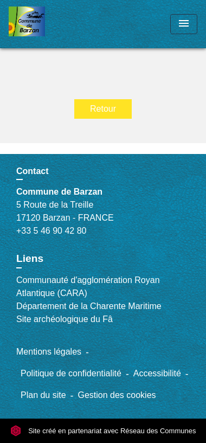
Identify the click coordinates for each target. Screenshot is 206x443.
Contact (32, 171)
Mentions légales (48, 351)
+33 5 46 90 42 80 (51, 230)
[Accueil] (49, 24)
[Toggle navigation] (183, 24)
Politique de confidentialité (71, 373)
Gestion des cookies (117, 395)
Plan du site (43, 395)
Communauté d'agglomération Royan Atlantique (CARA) (88, 286)
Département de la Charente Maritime (89, 306)
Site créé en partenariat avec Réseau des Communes (103, 431)
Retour (103, 108)
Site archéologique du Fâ (64, 319)
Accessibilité (157, 373)
